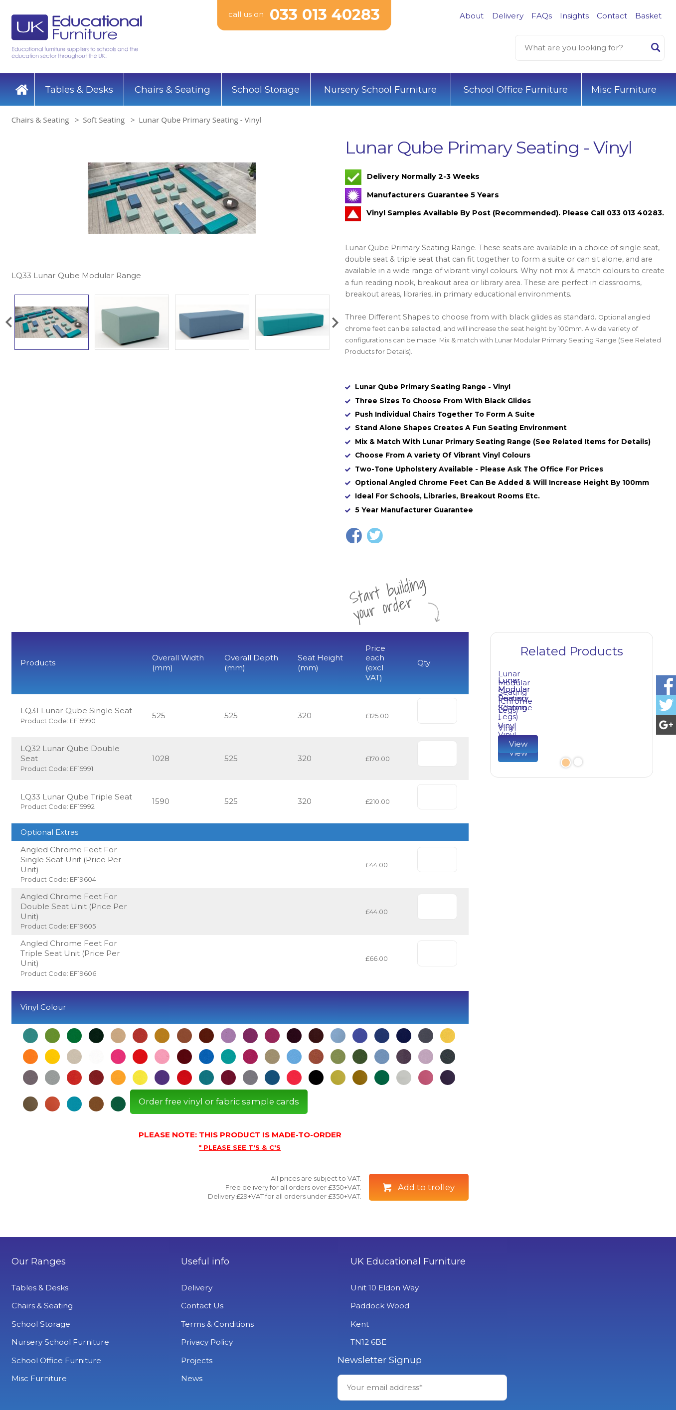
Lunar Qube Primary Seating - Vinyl (200, 120)
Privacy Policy (204, 1342)
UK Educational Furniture (402, 1261)
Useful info (202, 1261)
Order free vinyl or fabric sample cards (219, 1101)
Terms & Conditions (214, 1324)
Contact (612, 15)
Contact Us (199, 1305)
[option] (171, 209)
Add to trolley (426, 1187)
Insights (574, 15)
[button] (8, 322)
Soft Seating (104, 120)
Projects (193, 1360)
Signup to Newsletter (581, 1324)
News (188, 1378)
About (472, 15)
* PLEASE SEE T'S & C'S (240, 1147)
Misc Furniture (624, 89)
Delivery (507, 15)
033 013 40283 (325, 14)
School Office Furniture (516, 89)
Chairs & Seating (172, 89)
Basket (648, 15)
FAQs (541, 15)
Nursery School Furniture (380, 89)
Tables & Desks (79, 89)
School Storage (266, 89)
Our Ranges (38, 1261)
